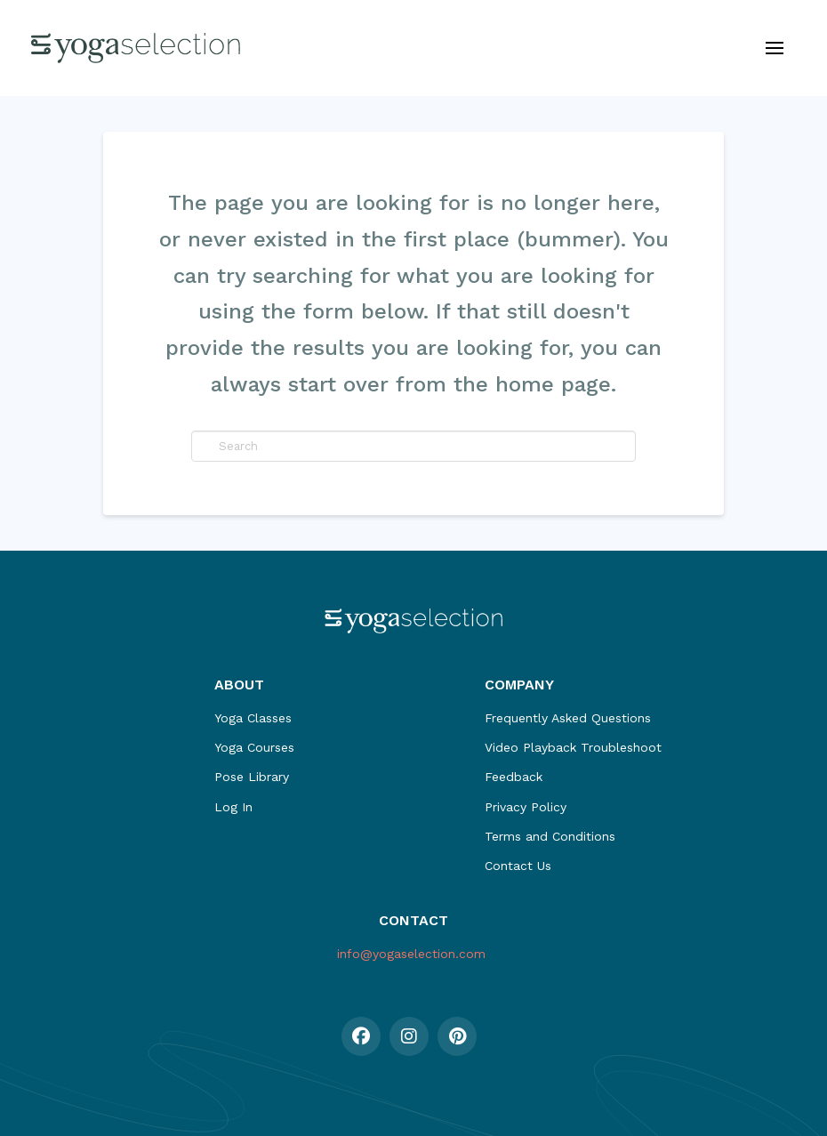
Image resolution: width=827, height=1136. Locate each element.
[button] (774, 48)
